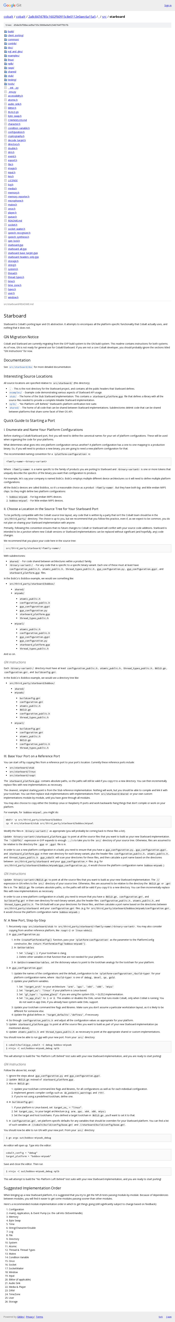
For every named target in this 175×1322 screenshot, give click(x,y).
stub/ (11, 75)
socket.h (12, 224)
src (104, 17)
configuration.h (16, 132)
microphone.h (15, 200)
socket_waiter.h (16, 228)
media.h (12, 188)
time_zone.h (14, 285)
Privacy (30, 1316)
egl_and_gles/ (15, 51)
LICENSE (13, 180)
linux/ (11, 59)
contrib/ (12, 43)
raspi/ (11, 67)
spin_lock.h (14, 240)
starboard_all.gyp (17, 248)
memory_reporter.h (18, 196)
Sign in (168, 5)
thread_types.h (16, 277)
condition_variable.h (19, 128)
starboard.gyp (15, 245)
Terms (39, 1316)
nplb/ (11, 63)
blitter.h (12, 107)
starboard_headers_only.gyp (23, 257)
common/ (13, 39)
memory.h (13, 192)
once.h (11, 208)
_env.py (12, 91)
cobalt (8, 17)
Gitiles (20, 1316)
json (169, 1316)
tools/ (11, 83)
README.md (15, 220)
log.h (10, 184)
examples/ (13, 55)
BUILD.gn (13, 112)
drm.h (11, 152)
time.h (11, 281)
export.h (12, 160)
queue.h (12, 216)
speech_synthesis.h (18, 236)
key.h (11, 176)
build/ (11, 31)
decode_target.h (17, 140)
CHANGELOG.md (17, 120)
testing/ (12, 79)
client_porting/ (16, 35)
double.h (12, 148)
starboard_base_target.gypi (23, 253)
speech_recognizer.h (19, 232)
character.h (14, 124)
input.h (11, 172)
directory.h (14, 144)
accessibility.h (15, 95)
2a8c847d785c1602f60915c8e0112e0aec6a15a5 (62, 17)
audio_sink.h (14, 104)
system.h (13, 269)
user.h (11, 293)
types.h (12, 289)
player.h (12, 212)
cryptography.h (16, 136)
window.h (13, 297)
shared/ (12, 71)
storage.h (13, 261)
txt (161, 1316)
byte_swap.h (15, 116)
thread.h (12, 273)
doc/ (10, 47)
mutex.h (12, 204)
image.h (12, 168)
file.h (10, 164)
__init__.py (13, 87)
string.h (12, 265)
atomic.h (13, 99)
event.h (12, 156)
